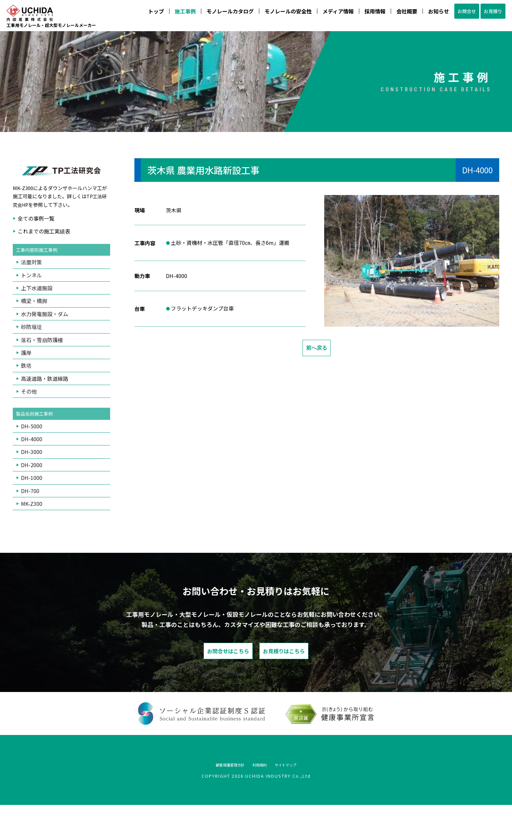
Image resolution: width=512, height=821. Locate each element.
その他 (29, 403)
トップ (139, 14)
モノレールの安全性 (271, 14)
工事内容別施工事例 (39, 262)
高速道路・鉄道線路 (44, 391)
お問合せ (454, 14)
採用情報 (357, 14)
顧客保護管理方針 (218, 780)
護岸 (26, 365)
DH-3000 (31, 465)
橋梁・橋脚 (34, 313)
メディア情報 (321, 14)
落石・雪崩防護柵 (42, 352)
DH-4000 (31, 452)
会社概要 (389, 14)
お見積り (489, 14)
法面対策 (31, 274)
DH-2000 (31, 478)
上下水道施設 (36, 300)
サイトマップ (299, 780)
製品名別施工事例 (37, 426)
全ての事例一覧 (36, 230)
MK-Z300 (31, 516)
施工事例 (168, 14)
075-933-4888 (461, 26)
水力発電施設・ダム (44, 326)
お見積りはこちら (306, 665)
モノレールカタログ (213, 14)
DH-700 (30, 504)
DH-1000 (31, 491)
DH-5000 (31, 439)
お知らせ (421, 14)
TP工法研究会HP (60, 212)
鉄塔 (26, 378)
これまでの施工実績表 (44, 243)
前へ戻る (316, 359)
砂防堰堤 (31, 339)
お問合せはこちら (205, 665)
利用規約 (261, 780)
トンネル (31, 287)
